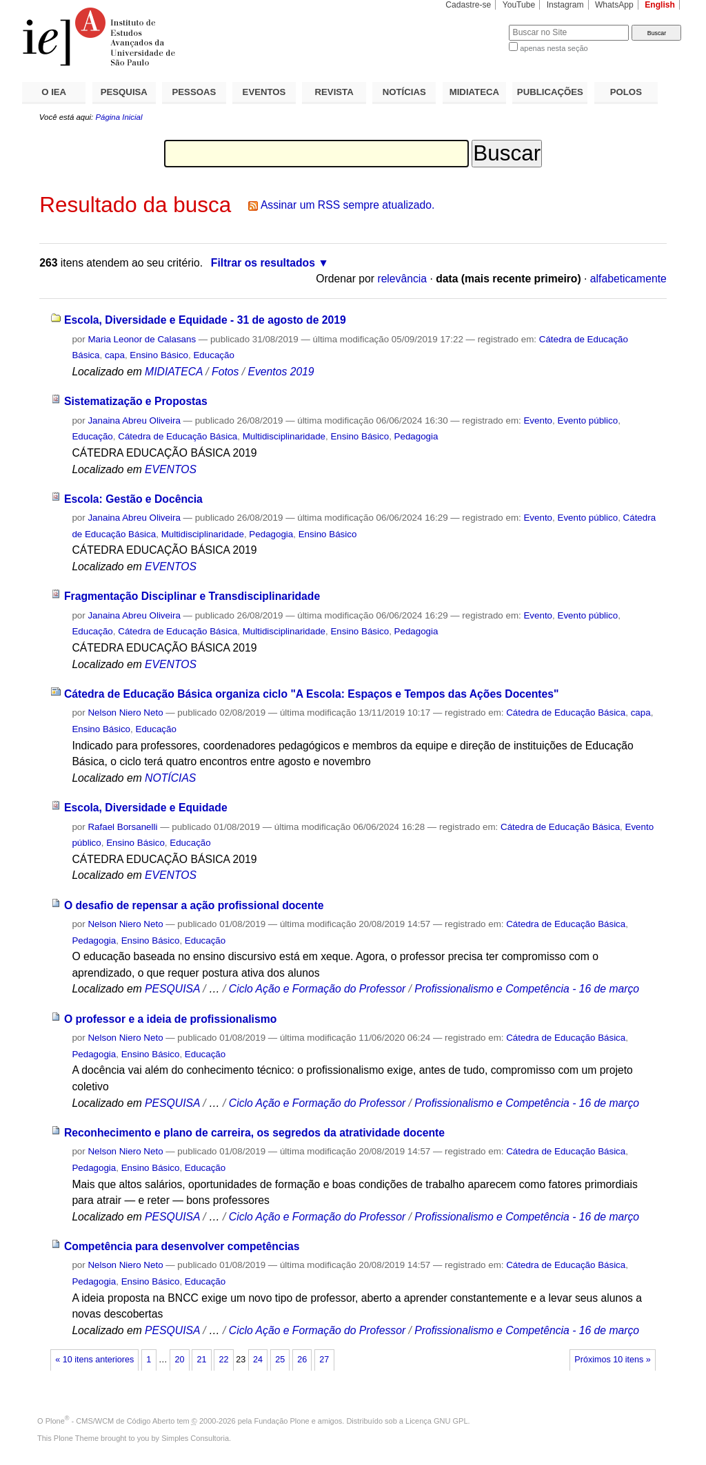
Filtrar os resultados (263, 263)
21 (201, 1359)
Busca (475, 24)
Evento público (587, 420)
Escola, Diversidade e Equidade (146, 807)
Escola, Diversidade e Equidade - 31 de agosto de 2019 (205, 320)
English (660, 5)
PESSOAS (194, 92)
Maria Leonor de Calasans (142, 339)
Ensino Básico (159, 355)
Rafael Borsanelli (122, 827)
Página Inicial (118, 117)
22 (224, 1359)
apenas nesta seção (553, 48)
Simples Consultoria (195, 1438)
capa (115, 355)
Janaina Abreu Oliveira (134, 420)
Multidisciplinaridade (284, 436)
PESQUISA (124, 92)
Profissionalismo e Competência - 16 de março (526, 989)
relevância (402, 278)
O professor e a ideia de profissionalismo (170, 1019)
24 (258, 1359)
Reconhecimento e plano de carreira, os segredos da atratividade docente (254, 1133)
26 (302, 1359)
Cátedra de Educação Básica (177, 436)
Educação (213, 355)
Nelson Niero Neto (125, 712)
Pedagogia (416, 436)
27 (324, 1359)
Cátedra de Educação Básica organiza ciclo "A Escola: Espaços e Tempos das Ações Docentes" (311, 694)
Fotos (225, 371)
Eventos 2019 (281, 371)
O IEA (53, 92)
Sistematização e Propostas (136, 401)
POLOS (626, 92)
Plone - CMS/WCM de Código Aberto (110, 1421)
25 (280, 1359)
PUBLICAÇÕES (550, 92)
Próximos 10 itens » (612, 1359)
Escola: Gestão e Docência (133, 499)
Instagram (565, 5)
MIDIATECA (474, 92)
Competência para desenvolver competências (182, 1246)
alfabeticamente (628, 278)
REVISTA (334, 92)
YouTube (519, 5)
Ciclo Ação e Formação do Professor (317, 989)
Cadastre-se (468, 5)
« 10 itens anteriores (94, 1359)
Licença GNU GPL (436, 1421)
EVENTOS (264, 92)
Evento (537, 420)
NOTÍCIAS (404, 92)
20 (179, 1359)
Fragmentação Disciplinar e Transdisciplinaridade (192, 596)
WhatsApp (614, 5)
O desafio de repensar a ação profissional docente (194, 905)
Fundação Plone (282, 1421)
